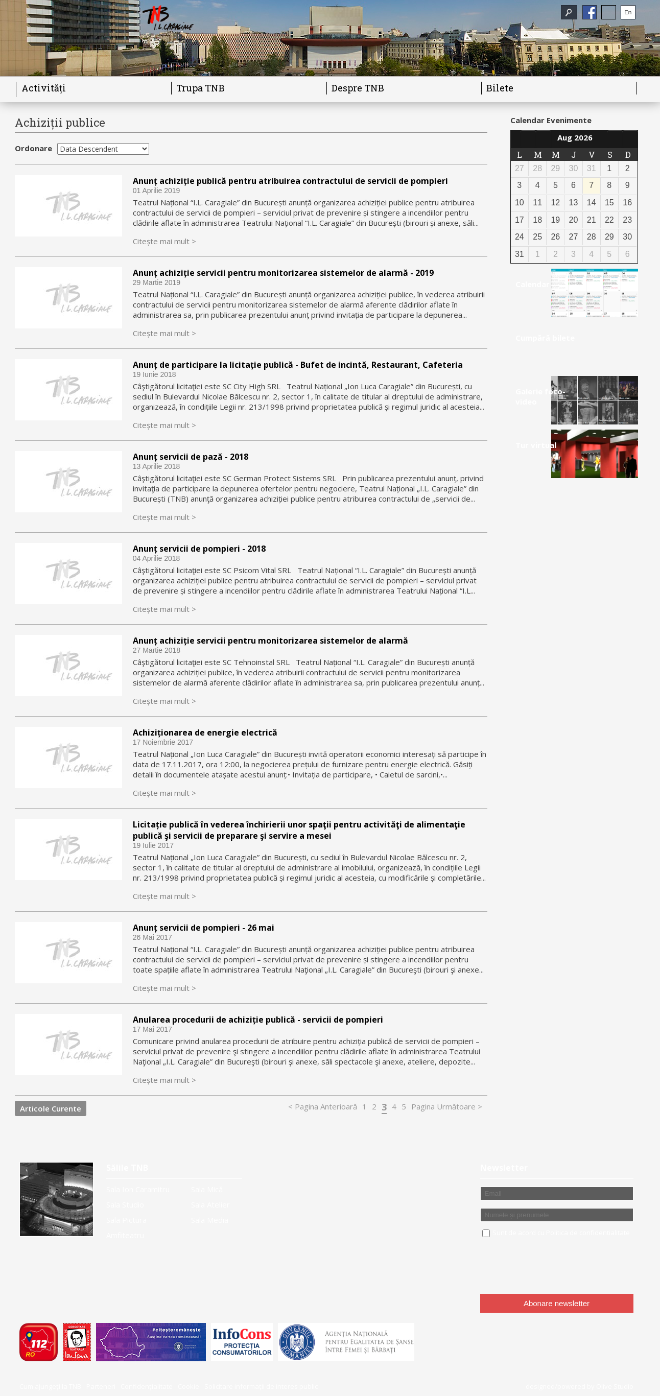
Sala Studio (125, 1204)
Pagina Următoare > (446, 1106)
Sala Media (209, 1220)
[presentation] (557, 1266)
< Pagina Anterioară (322, 1106)
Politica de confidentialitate (588, 1232)
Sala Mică (207, 1189)
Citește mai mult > (164, 241)
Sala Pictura (126, 1220)
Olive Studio (614, 1386)
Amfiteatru (125, 1235)
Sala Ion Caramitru (138, 1189)
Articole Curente (50, 1108)
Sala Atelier (210, 1204)
